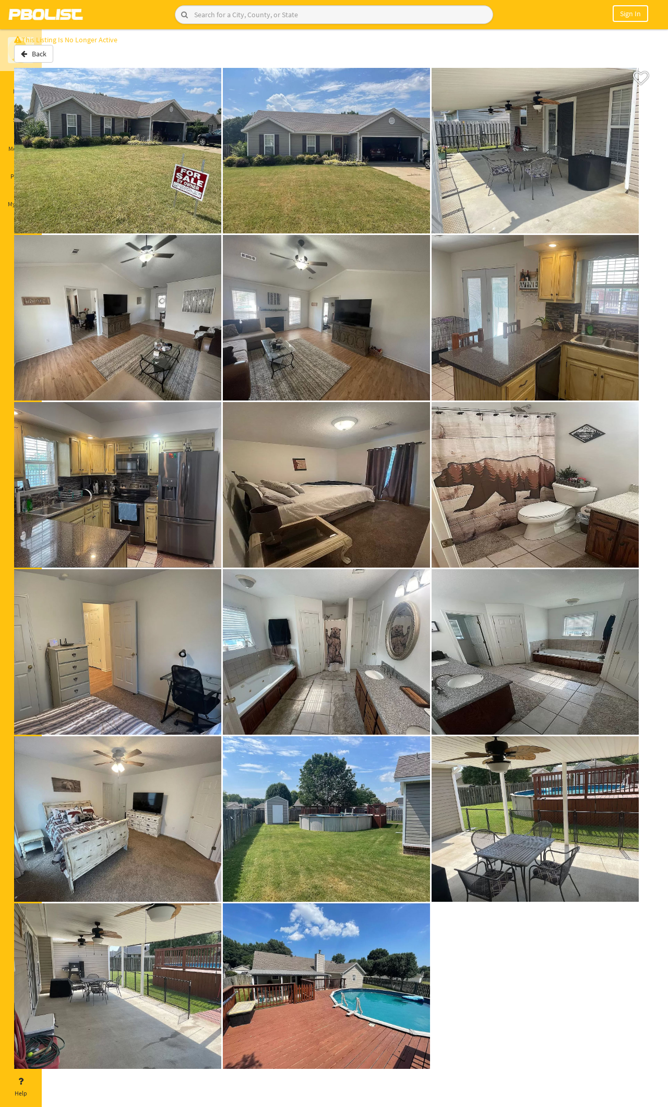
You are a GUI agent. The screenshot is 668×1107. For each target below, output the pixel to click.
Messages (21, 142)
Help (21, 1087)
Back (69, 59)
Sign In (630, 13)
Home (21, 85)
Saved (21, 114)
